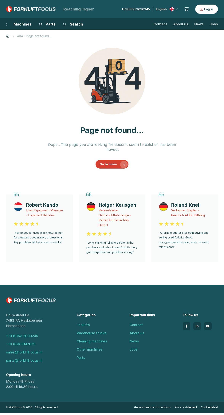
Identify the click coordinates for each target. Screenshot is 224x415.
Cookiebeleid (209, 409)
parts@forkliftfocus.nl (24, 363)
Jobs (214, 24)
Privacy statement (186, 409)
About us (180, 24)
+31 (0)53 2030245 (136, 9)
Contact (160, 24)
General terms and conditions (152, 409)
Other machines (90, 351)
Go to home (114, 166)
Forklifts (83, 327)
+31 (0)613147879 (20, 346)
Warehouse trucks (92, 335)
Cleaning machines (92, 343)
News (199, 24)
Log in (206, 9)
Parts (81, 360)
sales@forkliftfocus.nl (24, 354)
